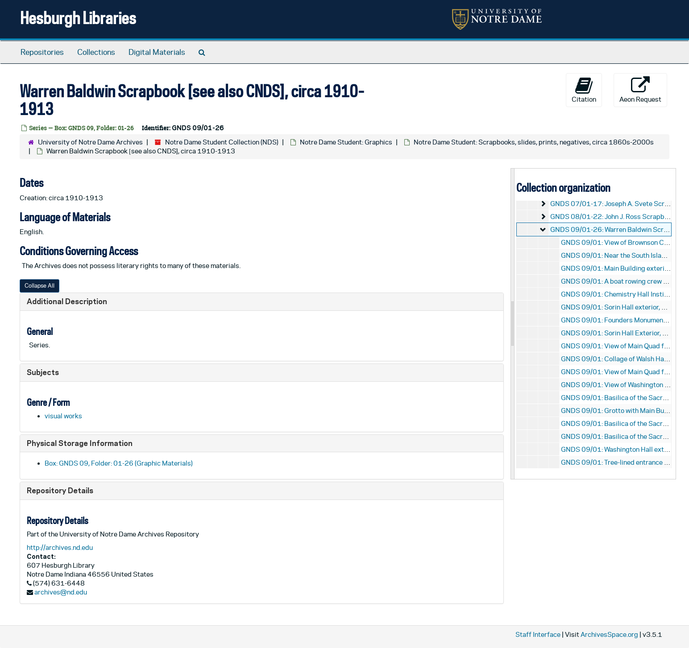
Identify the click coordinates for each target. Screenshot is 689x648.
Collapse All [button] (39, 285)
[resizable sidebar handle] (513, 324)
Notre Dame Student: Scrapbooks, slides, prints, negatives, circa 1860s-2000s (534, 142)
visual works (63, 416)
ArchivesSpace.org (609, 634)
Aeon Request (640, 89)
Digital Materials (157, 52)
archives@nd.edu (60, 592)
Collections (96, 52)
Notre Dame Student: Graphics (346, 142)
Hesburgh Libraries (78, 18)
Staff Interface (537, 634)
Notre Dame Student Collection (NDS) (221, 142)
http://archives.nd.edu (60, 547)
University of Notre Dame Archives (90, 142)
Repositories (42, 52)
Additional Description (67, 301)
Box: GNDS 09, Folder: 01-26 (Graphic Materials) (119, 463)
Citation (584, 89)
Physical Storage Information (80, 443)
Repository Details (60, 490)
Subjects (43, 372)
